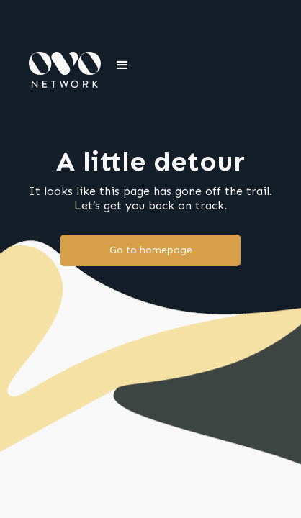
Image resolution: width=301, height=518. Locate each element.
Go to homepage (150, 250)
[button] (122, 65)
